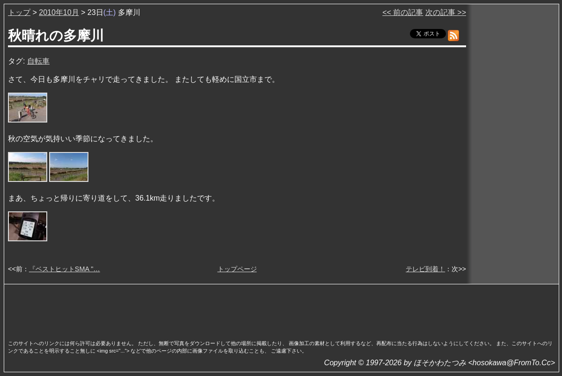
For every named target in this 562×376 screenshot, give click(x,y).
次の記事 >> (445, 12)
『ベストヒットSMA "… (64, 269)
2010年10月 (59, 12)
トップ (19, 12)
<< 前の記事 (402, 12)
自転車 (38, 61)
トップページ (237, 269)
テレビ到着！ (425, 269)
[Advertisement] (281, 309)
